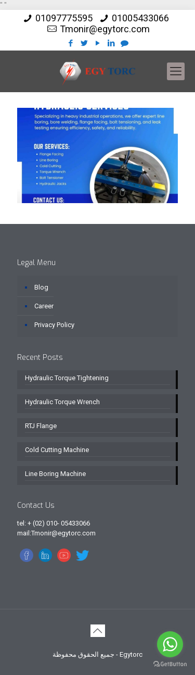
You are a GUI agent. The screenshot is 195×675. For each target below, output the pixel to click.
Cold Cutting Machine (57, 450)
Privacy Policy (54, 325)
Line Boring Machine (55, 474)
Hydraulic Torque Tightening (67, 378)
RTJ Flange (41, 426)
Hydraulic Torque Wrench (62, 402)
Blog (41, 287)
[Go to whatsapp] (170, 644)
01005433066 (140, 17)
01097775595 (64, 17)
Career (44, 306)
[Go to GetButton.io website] (170, 664)
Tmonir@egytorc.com (105, 28)
